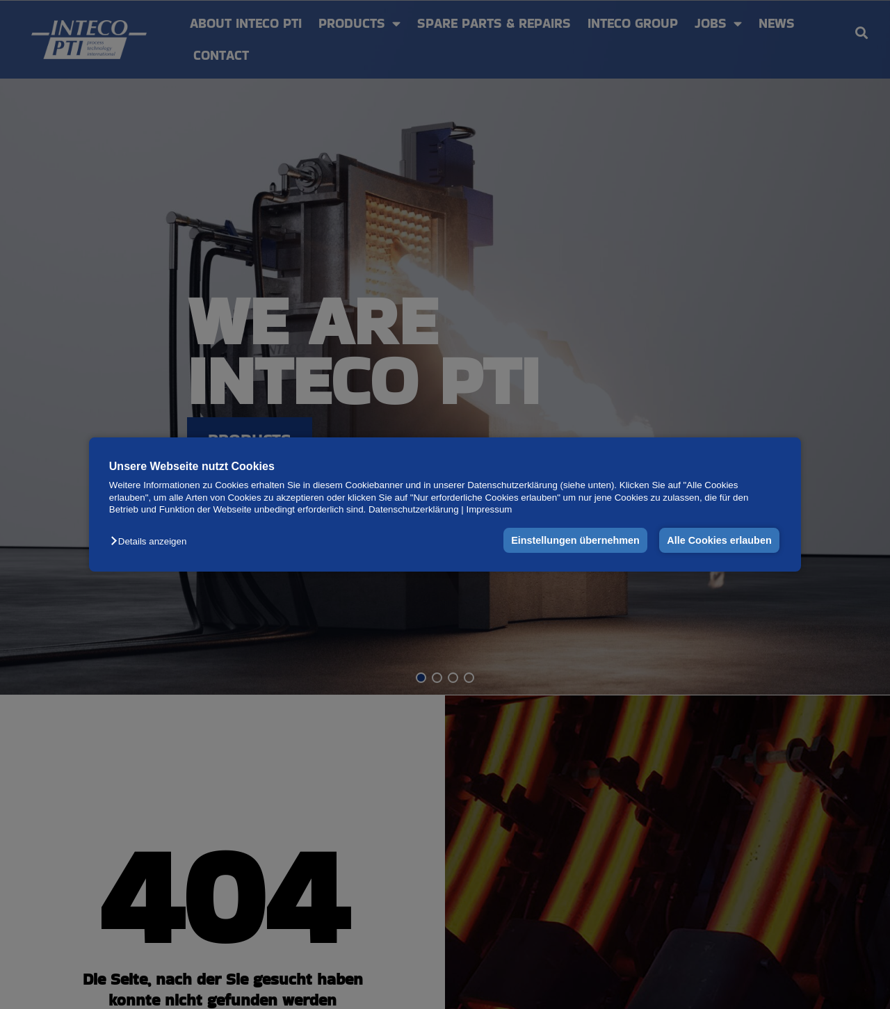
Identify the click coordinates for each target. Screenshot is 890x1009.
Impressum (489, 509)
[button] (152, 541)
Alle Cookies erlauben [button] (719, 540)
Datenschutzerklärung (414, 509)
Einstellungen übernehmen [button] (575, 540)
